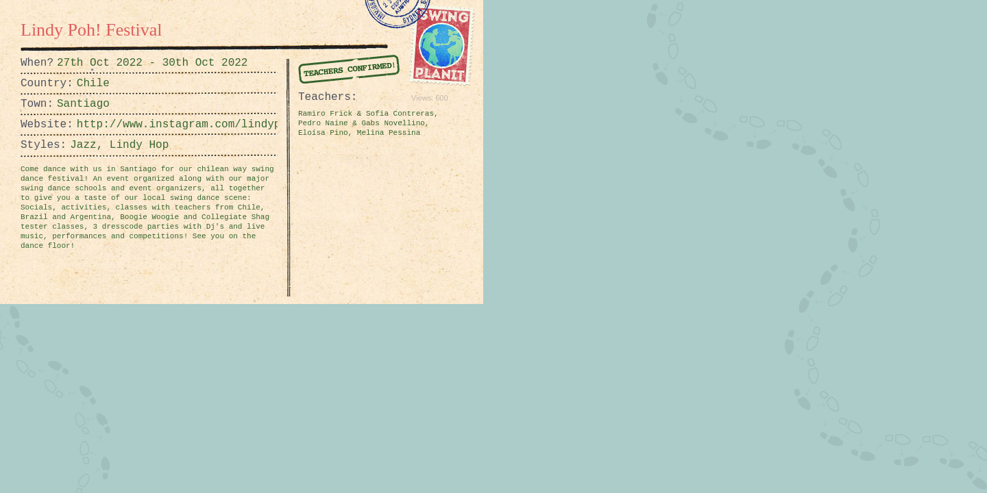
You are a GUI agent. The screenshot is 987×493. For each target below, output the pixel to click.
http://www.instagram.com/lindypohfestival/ (111, 124)
